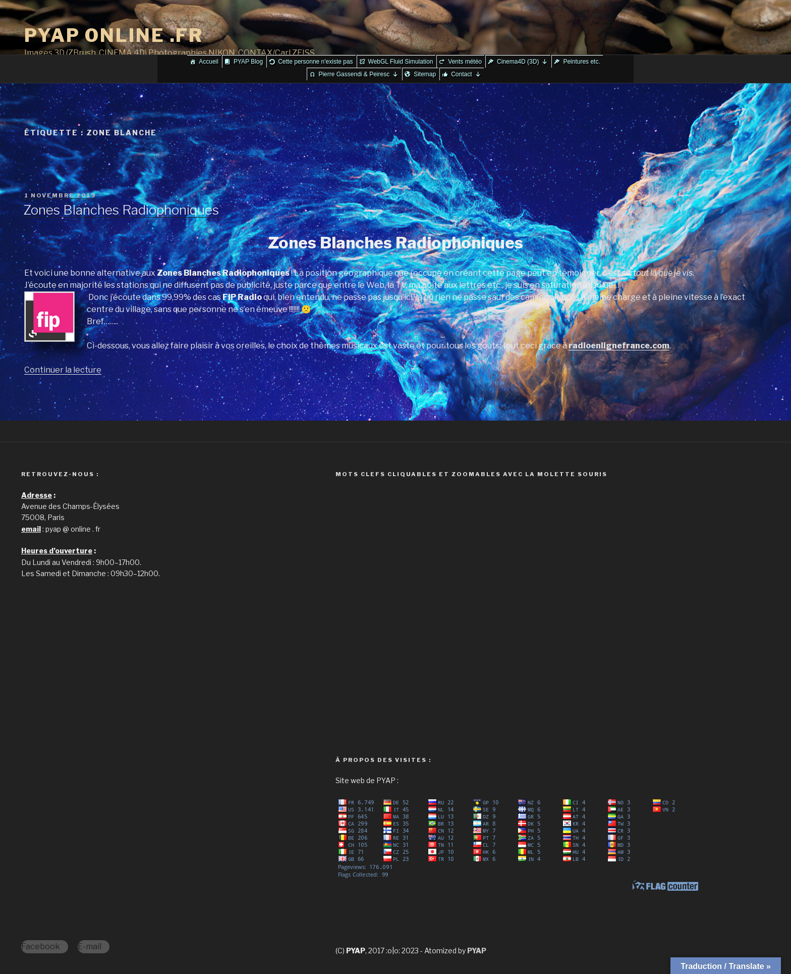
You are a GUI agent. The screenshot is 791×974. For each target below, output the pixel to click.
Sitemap (425, 74)
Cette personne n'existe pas (315, 61)
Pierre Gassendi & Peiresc (358, 74)
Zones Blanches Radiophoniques (121, 210)
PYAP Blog (248, 61)
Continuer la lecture (62, 370)
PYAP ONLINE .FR (113, 35)
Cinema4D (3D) (522, 61)
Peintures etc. (581, 61)
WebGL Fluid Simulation (400, 61)
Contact (466, 74)
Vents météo (465, 61)
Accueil (208, 61)
